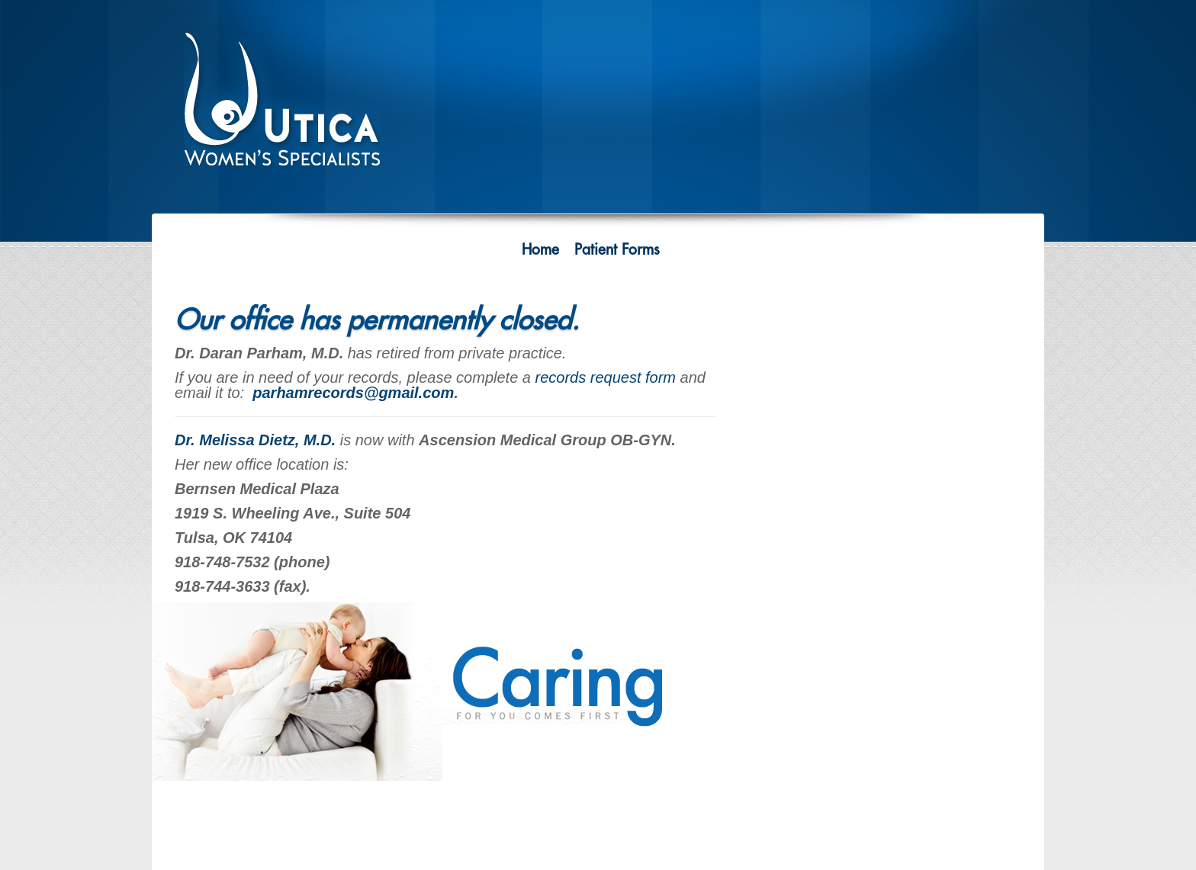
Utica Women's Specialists (293, 107)
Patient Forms (617, 249)
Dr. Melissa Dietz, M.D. (255, 440)
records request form (606, 377)
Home (540, 249)
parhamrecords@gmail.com (353, 392)
